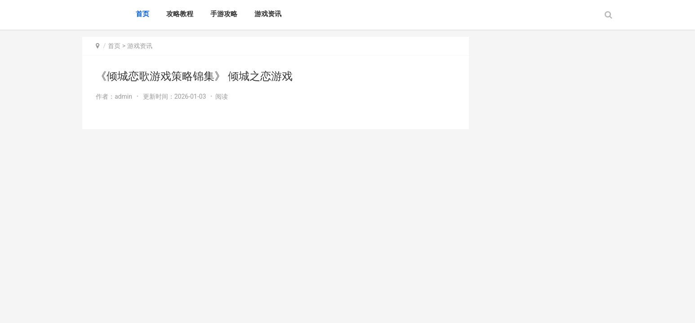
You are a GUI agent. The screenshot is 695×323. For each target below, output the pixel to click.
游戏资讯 (267, 14)
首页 (142, 14)
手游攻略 (223, 14)
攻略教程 (179, 14)
